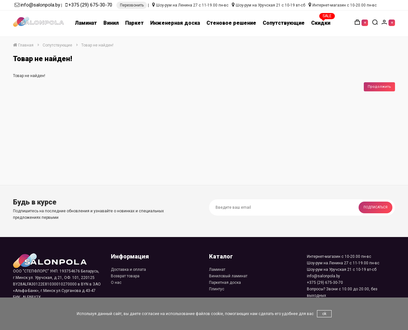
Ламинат (86, 23)
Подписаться (375, 207)
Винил (111, 23)
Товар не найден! (97, 45)
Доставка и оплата (128, 269)
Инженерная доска (175, 23)
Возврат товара (125, 276)
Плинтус (216, 289)
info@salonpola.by (40, 5)
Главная (23, 45)
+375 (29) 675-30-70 (90, 5)
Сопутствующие (284, 23)
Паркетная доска (225, 282)
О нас (116, 282)
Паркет (134, 23)
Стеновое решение (231, 23)
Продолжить (379, 87)
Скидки (320, 23)
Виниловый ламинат (228, 276)
